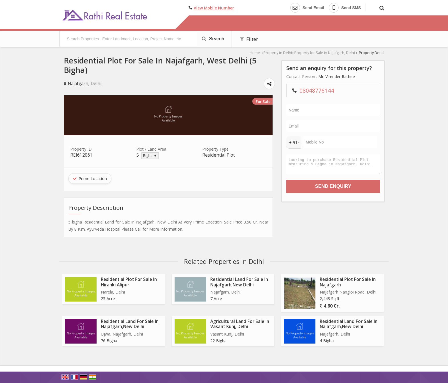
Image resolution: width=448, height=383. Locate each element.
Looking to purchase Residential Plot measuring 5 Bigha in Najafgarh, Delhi (333, 165)
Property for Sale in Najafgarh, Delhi (324, 52)
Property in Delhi (277, 52)
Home (255, 52)
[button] (214, 8)
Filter (249, 39)
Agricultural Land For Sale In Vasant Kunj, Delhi (239, 324)
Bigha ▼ (150, 155)
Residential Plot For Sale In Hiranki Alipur (129, 282)
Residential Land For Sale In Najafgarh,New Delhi (239, 282)
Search (213, 38)
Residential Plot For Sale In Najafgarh (348, 282)
